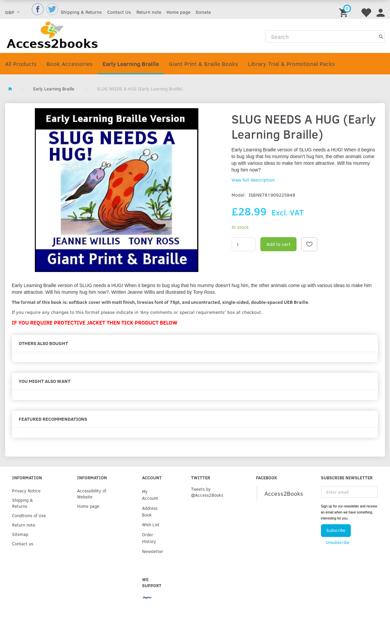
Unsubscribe (337, 542)
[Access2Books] (52, 35)
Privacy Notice (26, 490)
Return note (148, 12)
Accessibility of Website (91, 493)
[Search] (381, 36)
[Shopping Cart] (344, 9)
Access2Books (283, 493)
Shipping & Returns (81, 12)
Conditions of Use (29, 515)
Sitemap (20, 534)
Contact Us (119, 12)
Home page (178, 12)
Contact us (22, 543)
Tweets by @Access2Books (207, 492)
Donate (203, 12)
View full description (253, 180)
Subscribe (335, 530)
